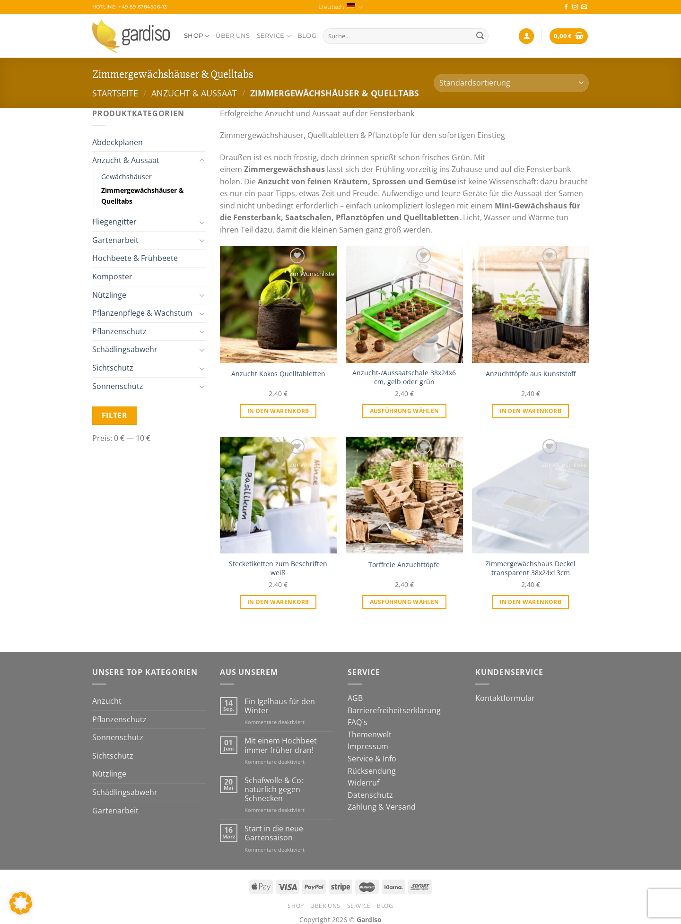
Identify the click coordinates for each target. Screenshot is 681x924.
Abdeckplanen (117, 142)
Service (274, 36)
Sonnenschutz (117, 386)
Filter (115, 415)
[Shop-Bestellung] (511, 83)
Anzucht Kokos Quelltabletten (278, 374)
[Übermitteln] (480, 36)
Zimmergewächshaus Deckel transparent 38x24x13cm (530, 568)
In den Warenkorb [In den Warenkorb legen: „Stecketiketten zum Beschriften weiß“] (278, 601)
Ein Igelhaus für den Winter (279, 706)
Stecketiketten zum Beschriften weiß (278, 568)
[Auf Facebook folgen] (566, 7)
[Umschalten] (202, 160)
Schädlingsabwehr (124, 349)
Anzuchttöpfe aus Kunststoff (531, 374)
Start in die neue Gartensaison (273, 833)
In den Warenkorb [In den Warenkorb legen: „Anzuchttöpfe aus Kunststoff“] (530, 411)
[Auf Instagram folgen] (575, 7)
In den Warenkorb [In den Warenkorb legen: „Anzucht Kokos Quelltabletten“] (278, 411)
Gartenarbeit (115, 240)
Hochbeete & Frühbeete (135, 258)
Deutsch (340, 7)
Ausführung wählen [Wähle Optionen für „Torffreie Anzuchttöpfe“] (404, 601)
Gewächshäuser (126, 176)
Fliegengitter (114, 221)
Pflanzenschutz (119, 331)
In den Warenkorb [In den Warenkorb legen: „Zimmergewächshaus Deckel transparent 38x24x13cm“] (530, 601)
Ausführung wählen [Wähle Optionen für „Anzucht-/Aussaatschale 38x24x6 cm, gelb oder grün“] (404, 411)
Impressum (368, 746)
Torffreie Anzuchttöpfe (404, 565)
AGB (355, 698)
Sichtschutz (112, 368)
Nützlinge (109, 295)
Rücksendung (372, 771)
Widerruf (363, 782)
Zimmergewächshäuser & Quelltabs (142, 196)
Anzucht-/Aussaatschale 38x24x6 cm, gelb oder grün (404, 377)
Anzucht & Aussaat (194, 93)
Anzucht (107, 701)
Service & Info (372, 758)
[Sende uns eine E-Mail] (584, 7)
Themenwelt (370, 734)
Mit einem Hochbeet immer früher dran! (280, 745)
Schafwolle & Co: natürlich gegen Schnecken (273, 789)
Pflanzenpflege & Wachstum (142, 313)
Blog (306, 35)
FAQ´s (357, 722)
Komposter (112, 276)
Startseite (115, 93)
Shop (196, 36)
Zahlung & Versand (382, 807)
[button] (21, 903)
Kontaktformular (505, 698)
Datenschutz (370, 795)
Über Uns (233, 35)
